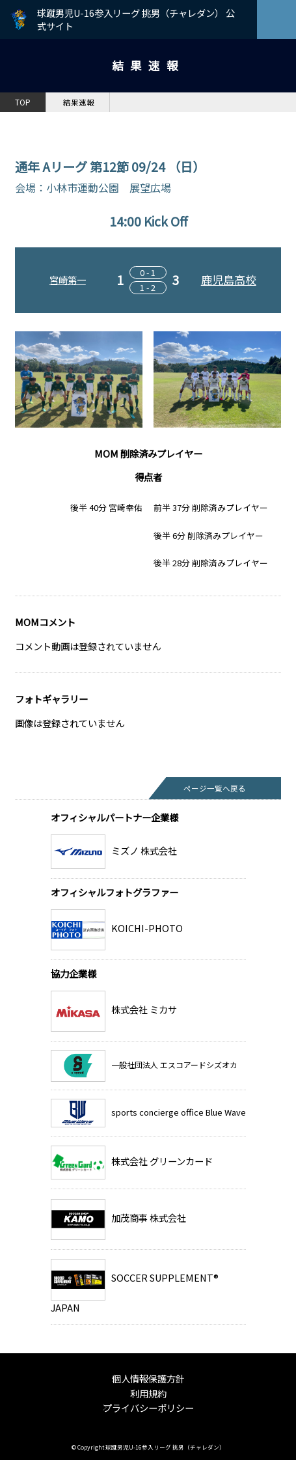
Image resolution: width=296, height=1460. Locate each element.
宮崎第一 (67, 279)
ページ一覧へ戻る (214, 788)
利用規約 (148, 1393)
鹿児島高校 (228, 279)
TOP (23, 102)
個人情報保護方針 (148, 1378)
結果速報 (78, 102)
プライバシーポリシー (148, 1407)
